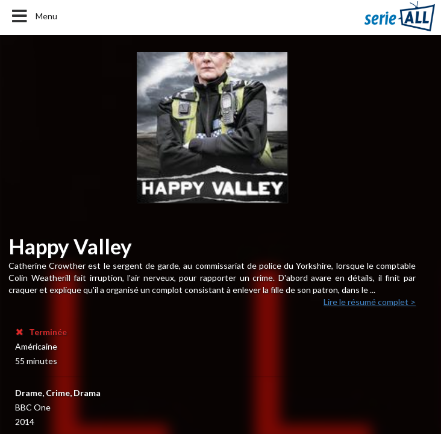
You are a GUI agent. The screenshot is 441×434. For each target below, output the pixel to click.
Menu (33, 16)
